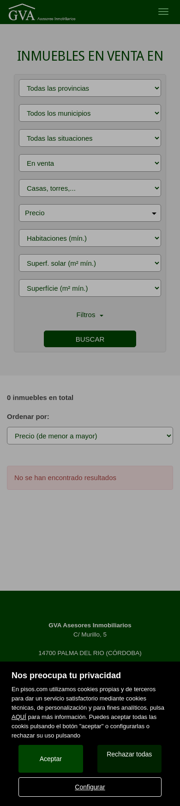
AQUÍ (19, 716)
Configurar (90, 787)
